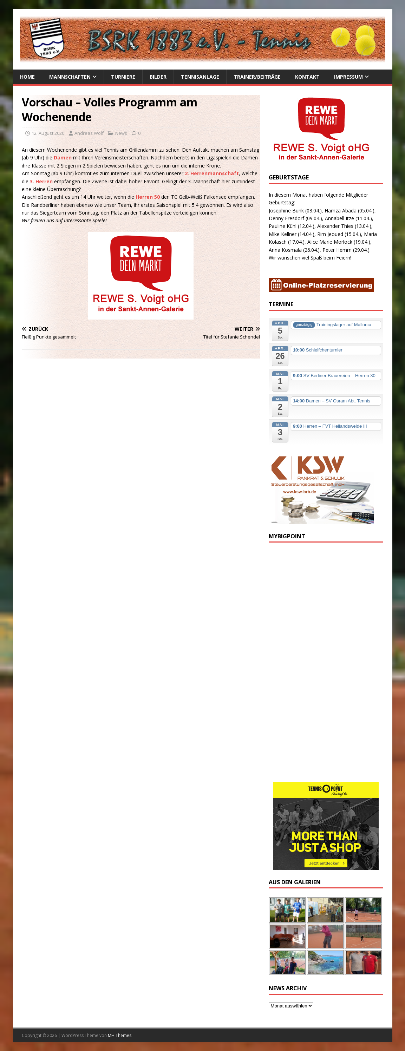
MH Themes (119, 1035)
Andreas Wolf (89, 133)
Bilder (158, 76)
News (121, 133)
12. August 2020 (48, 133)
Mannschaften (70, 76)
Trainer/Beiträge (257, 76)
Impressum (348, 76)
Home (27, 76)
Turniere (123, 76)
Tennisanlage (200, 76)
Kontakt (307, 76)
